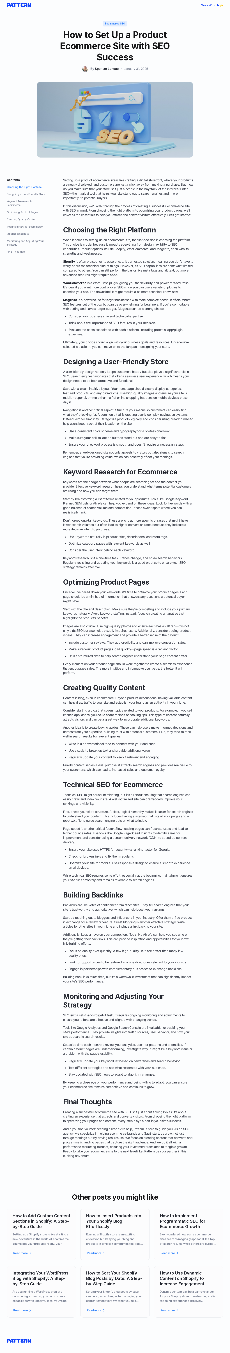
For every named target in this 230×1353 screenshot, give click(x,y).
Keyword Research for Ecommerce (20, 203)
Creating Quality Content (22, 219)
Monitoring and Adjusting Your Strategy (25, 242)
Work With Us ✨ (212, 5)
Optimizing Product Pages (22, 212)
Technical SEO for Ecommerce (25, 226)
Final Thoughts (16, 251)
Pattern (139, 1129)
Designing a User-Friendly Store (26, 194)
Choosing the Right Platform (24, 187)
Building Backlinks (18, 233)
